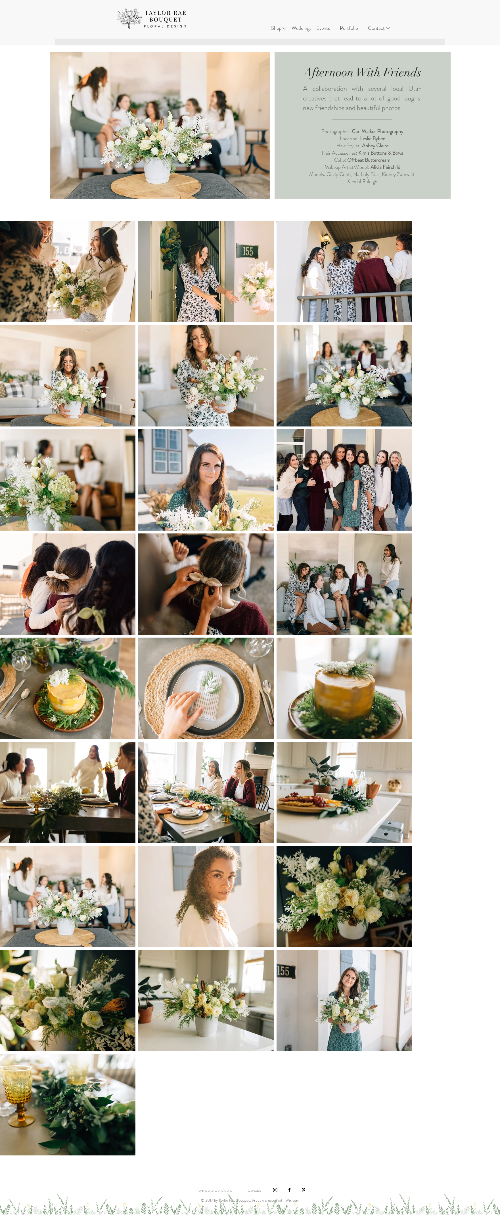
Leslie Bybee (372, 138)
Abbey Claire (375, 145)
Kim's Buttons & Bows (380, 153)
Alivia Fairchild (385, 167)
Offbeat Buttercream (368, 160)
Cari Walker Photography (377, 131)
